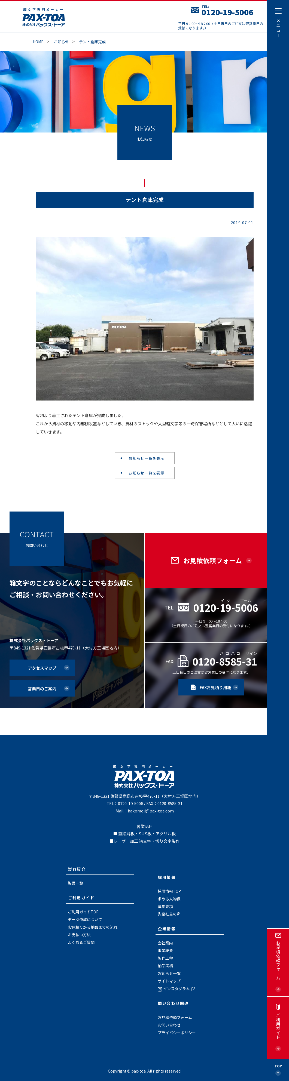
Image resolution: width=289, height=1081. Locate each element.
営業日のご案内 (42, 688)
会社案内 (165, 943)
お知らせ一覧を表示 (146, 458)
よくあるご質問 (81, 942)
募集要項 (165, 906)
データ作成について (85, 919)
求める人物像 (169, 898)
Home (38, 41)
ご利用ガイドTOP (83, 911)
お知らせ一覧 (169, 973)
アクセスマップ (42, 668)
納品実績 (165, 965)
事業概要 (165, 950)
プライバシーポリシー (177, 1032)
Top (278, 1066)
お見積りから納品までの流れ (92, 927)
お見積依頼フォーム (175, 1017)
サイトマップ (169, 981)
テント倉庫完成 (92, 41)
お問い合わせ (169, 1025)
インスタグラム (177, 988)
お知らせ (61, 41)
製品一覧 (75, 883)
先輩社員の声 (169, 914)
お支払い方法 (79, 934)
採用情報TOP (169, 891)
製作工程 (165, 958)
